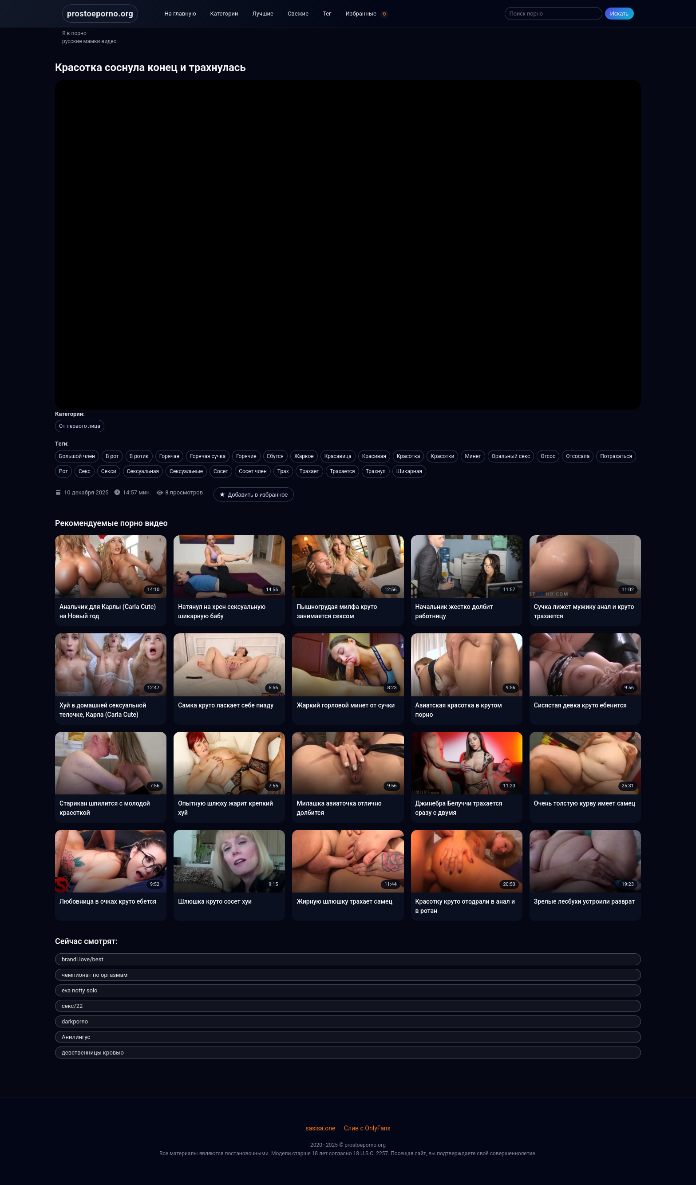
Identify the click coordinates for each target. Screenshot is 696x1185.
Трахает (309, 471)
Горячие (246, 456)
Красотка (408, 456)
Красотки (442, 456)
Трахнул (376, 471)
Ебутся (275, 456)
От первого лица (79, 426)
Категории (224, 13)
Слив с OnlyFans (367, 1128)
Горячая (169, 456)
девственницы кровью (93, 1052)
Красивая (374, 456)
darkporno (75, 1021)
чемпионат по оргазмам (94, 975)
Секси (108, 471)
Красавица (338, 456)
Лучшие (263, 13)
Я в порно (74, 33)
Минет (473, 456)
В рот (112, 456)
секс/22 (72, 1006)
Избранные (367, 14)
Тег (327, 13)
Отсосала (577, 456)
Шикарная (409, 471)
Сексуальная (143, 471)
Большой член (77, 456)
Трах (283, 471)
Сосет (221, 471)
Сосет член (253, 471)
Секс (85, 471)
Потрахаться (616, 456)
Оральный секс (511, 456)
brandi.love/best (82, 959)
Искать (619, 13)
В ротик (139, 456)
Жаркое (304, 456)
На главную (180, 13)
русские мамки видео (89, 41)
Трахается (342, 471)
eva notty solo (79, 990)
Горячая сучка (207, 456)
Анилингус (76, 1037)
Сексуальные (186, 471)
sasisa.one (320, 1128)
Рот (63, 471)
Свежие (298, 13)
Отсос (548, 456)
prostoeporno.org (100, 13)
